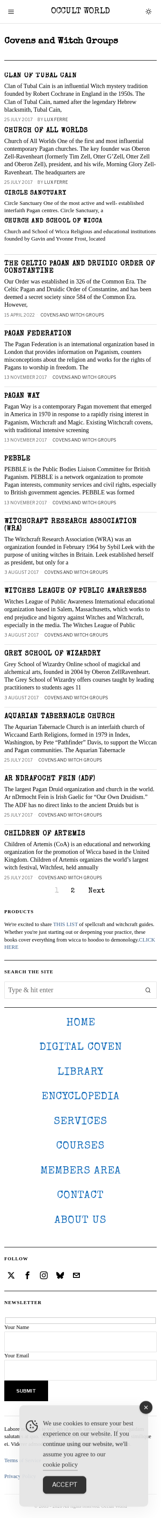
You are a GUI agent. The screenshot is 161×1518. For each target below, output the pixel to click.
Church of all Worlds (46, 131)
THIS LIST (65, 924)
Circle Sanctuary (35, 193)
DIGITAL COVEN (80, 1047)
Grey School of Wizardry (52, 654)
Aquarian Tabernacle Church (59, 716)
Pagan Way (22, 396)
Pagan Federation (38, 334)
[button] (148, 990)
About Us (80, 1220)
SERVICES (80, 1121)
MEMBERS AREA (80, 1171)
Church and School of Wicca (53, 221)
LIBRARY (80, 1072)
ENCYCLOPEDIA (81, 1096)
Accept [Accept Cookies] (64, 1503)
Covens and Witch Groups (72, 314)
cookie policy (60, 1483)
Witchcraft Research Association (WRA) (70, 525)
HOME (80, 1023)
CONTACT (80, 1195)
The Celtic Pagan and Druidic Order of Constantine (79, 268)
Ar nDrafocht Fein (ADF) (49, 779)
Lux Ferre (56, 119)
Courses (80, 1146)
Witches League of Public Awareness (75, 591)
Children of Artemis (44, 834)
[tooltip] (11, 1275)
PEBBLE (17, 459)
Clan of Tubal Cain (40, 76)
